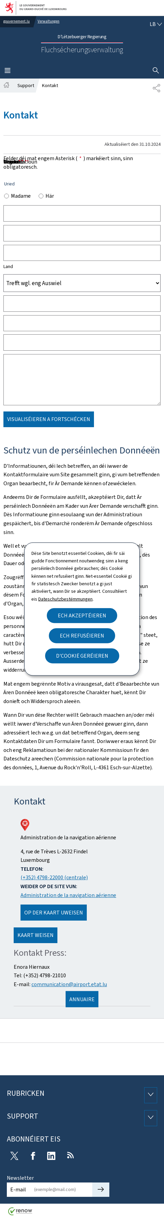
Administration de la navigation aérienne (68, 895)
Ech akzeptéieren (82, 615)
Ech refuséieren (82, 635)
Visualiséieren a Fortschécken (48, 419)
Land (8, 266)
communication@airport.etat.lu (69, 984)
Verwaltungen (48, 21)
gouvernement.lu (16, 21)
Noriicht (15, 161)
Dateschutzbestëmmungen (65, 599)
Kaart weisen (35, 935)
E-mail (18, 1189)
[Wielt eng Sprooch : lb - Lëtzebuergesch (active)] (156, 24)
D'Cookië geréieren (82, 655)
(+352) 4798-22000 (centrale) (54, 877)
